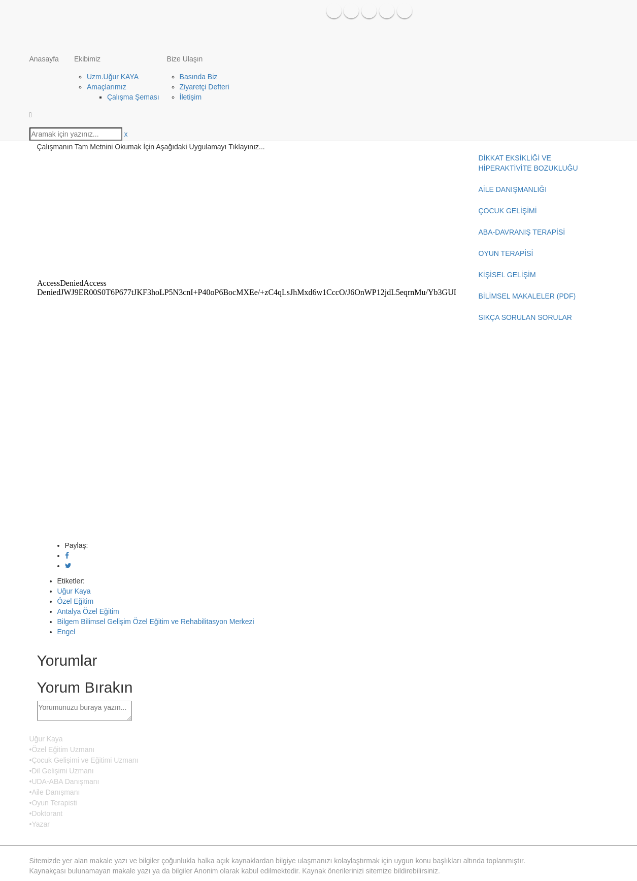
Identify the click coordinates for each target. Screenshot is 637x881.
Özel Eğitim (75, 601)
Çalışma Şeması (133, 97)
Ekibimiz (87, 59)
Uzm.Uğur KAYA (113, 77)
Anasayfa (44, 59)
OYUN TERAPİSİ (506, 253)
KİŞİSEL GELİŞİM (507, 275)
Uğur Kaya (74, 591)
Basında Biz (199, 77)
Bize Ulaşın (185, 59)
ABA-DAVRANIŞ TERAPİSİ (522, 232)
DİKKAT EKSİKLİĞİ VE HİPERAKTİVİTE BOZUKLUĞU (528, 163)
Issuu (386, 10)
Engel (66, 632)
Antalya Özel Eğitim (88, 611)
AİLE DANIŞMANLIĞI (513, 189)
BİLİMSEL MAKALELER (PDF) (527, 296)
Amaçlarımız (106, 87)
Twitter (351, 10)
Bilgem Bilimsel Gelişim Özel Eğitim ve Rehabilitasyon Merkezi (155, 621)
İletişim (191, 97)
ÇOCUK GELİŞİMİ (508, 211)
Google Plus (404, 10)
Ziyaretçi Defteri (204, 87)
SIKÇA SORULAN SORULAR (525, 317)
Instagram (369, 10)
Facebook (334, 10)
